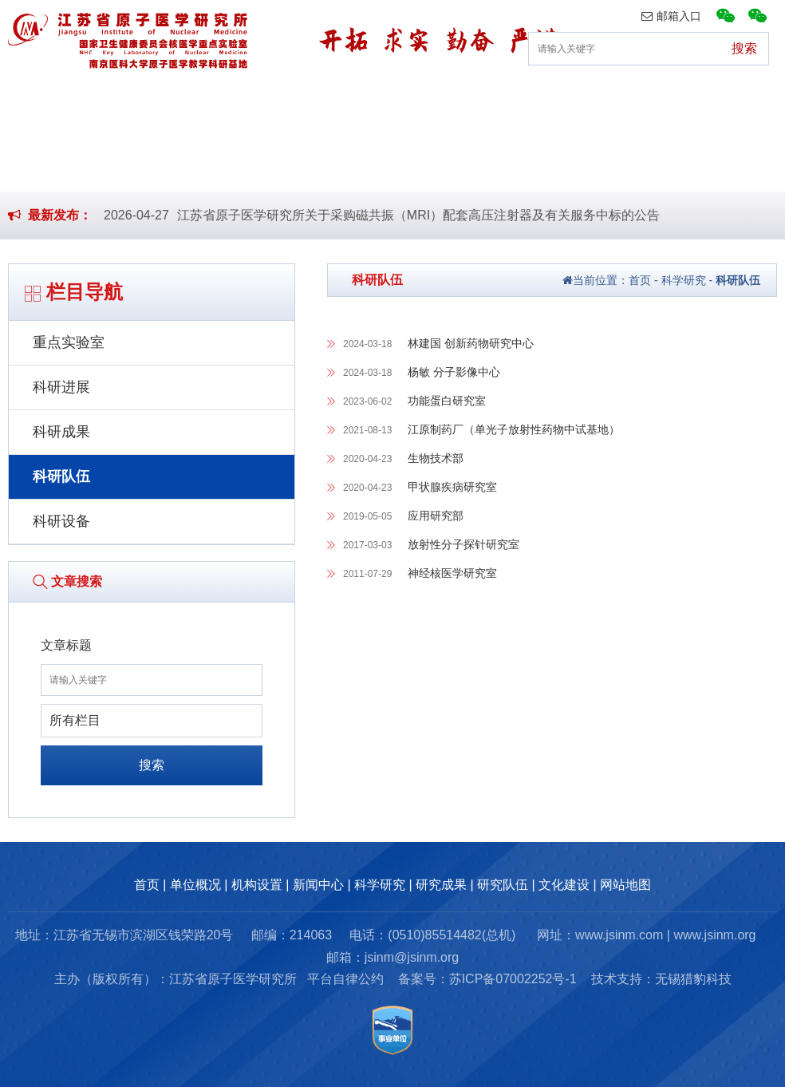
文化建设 (743, 99)
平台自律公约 (345, 979)
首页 (28, 99)
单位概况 (119, 99)
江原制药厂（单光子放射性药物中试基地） (514, 429)
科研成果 (61, 432)
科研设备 (61, 521)
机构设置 (224, 99)
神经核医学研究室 (452, 573)
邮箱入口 (671, 16)
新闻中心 (327, 99)
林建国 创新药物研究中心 (471, 343)
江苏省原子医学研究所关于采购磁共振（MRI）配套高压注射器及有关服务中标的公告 (418, 215)
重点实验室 (69, 342)
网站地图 (625, 884)
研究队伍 (639, 99)
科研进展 (61, 387)
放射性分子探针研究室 (463, 544)
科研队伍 (61, 476)
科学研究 (431, 99)
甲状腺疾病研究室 (452, 486)
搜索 (151, 765)
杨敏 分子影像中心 (454, 372)
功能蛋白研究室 (447, 400)
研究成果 (535, 99)
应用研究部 (436, 515)
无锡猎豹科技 (693, 979)
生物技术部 (436, 458)
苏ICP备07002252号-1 (513, 979)
